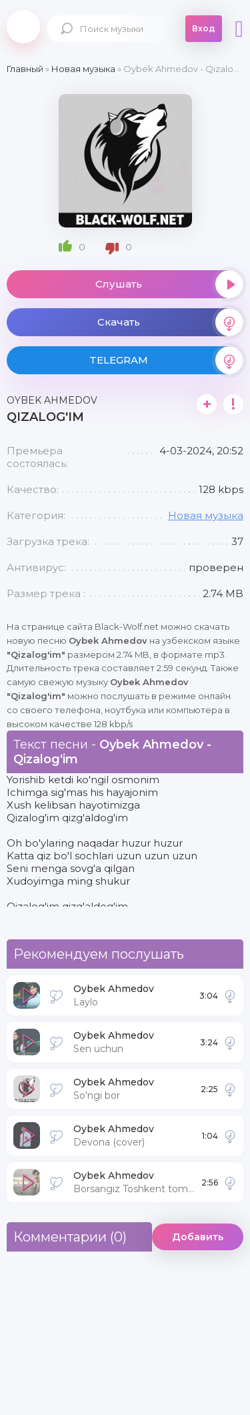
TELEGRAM (166, 360)
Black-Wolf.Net (23, 26)
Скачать (170, 322)
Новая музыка (205, 515)
